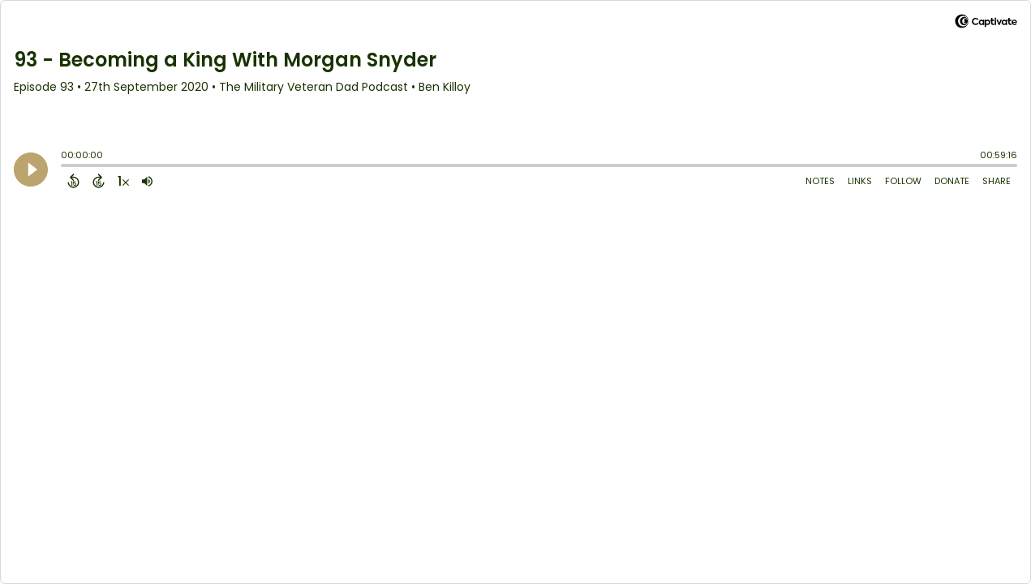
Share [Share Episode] (996, 180)
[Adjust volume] (147, 181)
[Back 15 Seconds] (73, 181)
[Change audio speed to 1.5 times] (123, 181)
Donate (951, 180)
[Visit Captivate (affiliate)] (986, 24)
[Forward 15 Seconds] (98, 181)
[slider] (65, 167)
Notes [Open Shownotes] (820, 180)
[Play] (31, 169)
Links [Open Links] (860, 180)
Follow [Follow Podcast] (903, 180)
